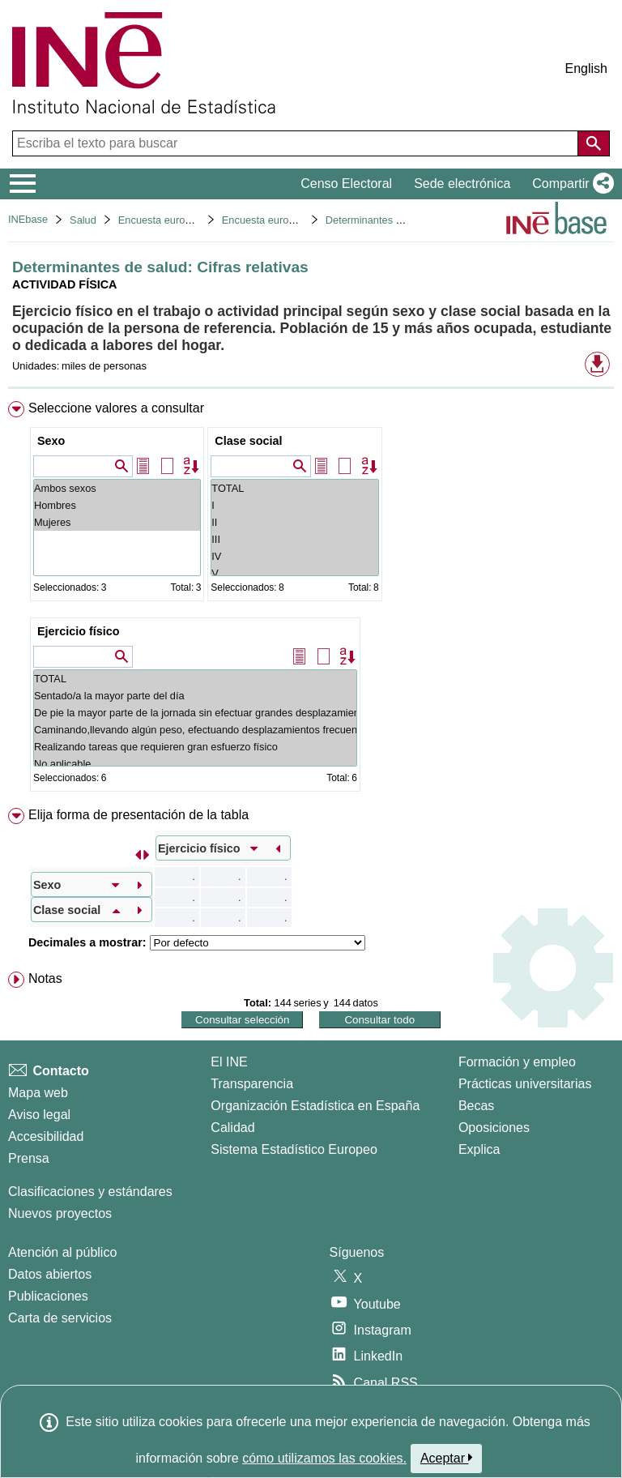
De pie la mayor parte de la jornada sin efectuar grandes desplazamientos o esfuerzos (195, 712)
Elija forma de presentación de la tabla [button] (138, 815)
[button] (570, 184)
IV (294, 556)
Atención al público (62, 1252)
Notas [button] (45, 978)
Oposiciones (494, 1127)
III (294, 539)
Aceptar (446, 1457)
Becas (476, 1106)
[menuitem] (311, 599)
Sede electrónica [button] (462, 183)
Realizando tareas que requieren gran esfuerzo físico (195, 746)
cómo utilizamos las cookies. (324, 1458)
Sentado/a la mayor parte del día (195, 695)
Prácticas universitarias (525, 1084)
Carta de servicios (60, 1318)
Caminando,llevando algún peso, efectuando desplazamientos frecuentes (195, 729)
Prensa (28, 1158)
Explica (479, 1149)
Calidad (232, 1127)
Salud (83, 220)
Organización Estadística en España (315, 1106)
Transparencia (252, 1084)
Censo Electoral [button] (346, 183)
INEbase (28, 219)
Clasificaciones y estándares (90, 1191)
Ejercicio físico (78, 631)
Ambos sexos (117, 488)
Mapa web (38, 1093)
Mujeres (117, 522)
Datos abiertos (50, 1274)
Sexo (51, 440)
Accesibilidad (45, 1136)
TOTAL (294, 488)
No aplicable (195, 763)
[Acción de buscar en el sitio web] (593, 143)
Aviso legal (39, 1114)
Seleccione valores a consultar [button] (116, 408)
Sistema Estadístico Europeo (294, 1149)
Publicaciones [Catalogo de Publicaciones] (48, 1296)
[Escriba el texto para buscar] (297, 143)
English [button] (586, 68)
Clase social (248, 440)
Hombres (117, 505)
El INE (229, 1062)
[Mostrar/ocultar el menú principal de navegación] (23, 184)
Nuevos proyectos (60, 1213)
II (294, 522)
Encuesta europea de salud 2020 (298, 220)
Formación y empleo (517, 1062)
